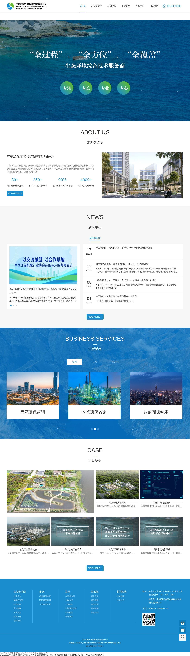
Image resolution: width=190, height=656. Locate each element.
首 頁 (83, 6)
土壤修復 (69, 604)
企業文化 (17, 616)
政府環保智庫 (45, 596)
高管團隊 (17, 608)
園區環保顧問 (45, 600)
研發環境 (95, 604)
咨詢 (71, 362)
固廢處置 (69, 612)
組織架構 (17, 604)
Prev (61, 428)
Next (129, 429)
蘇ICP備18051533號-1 (95, 646)
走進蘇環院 (96, 6)
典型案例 (140, 6)
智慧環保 (69, 616)
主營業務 (125, 6)
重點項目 (95, 612)
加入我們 (154, 6)
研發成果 (95, 608)
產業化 (118, 362)
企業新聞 (120, 596)
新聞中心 (111, 6)
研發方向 (95, 596)
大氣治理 (69, 600)
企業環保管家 (45, 604)
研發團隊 (95, 600)
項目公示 (120, 600)
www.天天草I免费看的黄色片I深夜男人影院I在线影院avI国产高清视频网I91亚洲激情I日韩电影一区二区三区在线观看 (52, 655)
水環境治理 (70, 596)
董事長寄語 (18, 600)
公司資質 (17, 612)
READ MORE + (15, 193)
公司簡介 (17, 596)
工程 (95, 362)
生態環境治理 (71, 608)
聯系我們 (17, 621)
